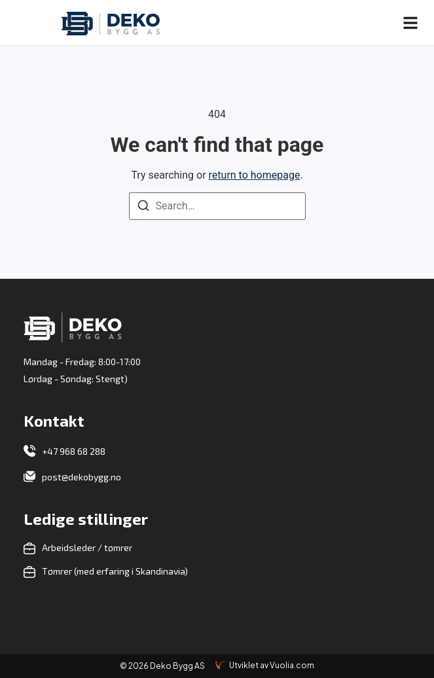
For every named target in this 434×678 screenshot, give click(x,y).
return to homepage (254, 175)
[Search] (143, 208)
